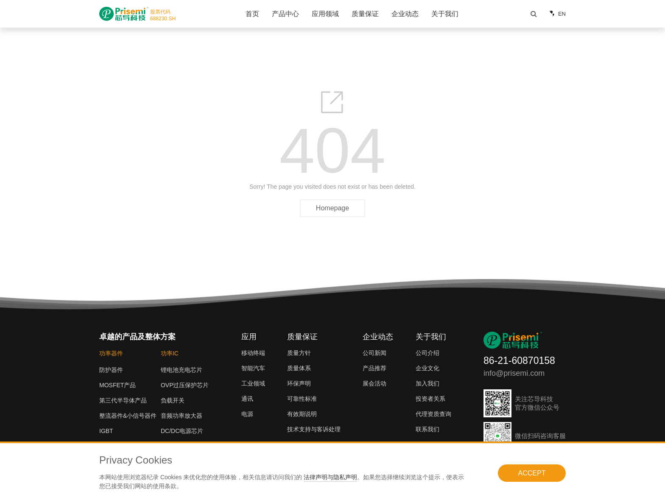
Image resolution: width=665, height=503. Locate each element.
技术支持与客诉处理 (314, 429)
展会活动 (374, 383)
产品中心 (285, 13)
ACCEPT (532, 473)
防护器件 (111, 369)
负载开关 (172, 400)
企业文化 (427, 368)
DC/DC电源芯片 (182, 431)
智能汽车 (253, 368)
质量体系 (299, 368)
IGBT (106, 431)
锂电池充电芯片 (181, 369)
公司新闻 (374, 352)
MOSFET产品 (117, 385)
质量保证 (365, 13)
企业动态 (405, 13)
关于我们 (444, 13)
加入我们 (427, 383)
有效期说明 (302, 414)
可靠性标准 (302, 398)
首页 (252, 13)
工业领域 (253, 383)
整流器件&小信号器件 (127, 415)
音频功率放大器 (181, 415)
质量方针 (299, 352)
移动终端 (253, 352)
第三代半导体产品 (123, 400)
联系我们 (427, 429)
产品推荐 (374, 368)
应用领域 (325, 13)
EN (556, 14)
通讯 (247, 398)
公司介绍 (427, 352)
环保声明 (299, 383)
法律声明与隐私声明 (330, 477)
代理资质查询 (433, 414)
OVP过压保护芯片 (185, 385)
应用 (249, 337)
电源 (247, 414)
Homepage (332, 208)
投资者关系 (430, 398)
